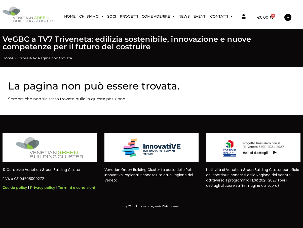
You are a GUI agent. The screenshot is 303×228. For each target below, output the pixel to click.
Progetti (129, 16)
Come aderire (158, 16)
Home (69, 16)
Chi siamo (91, 16)
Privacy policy (42, 187)
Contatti (221, 16)
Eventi (200, 16)
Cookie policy (15, 187)
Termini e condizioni (76, 187)
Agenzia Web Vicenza (165, 206)
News (184, 16)
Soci (111, 16)
